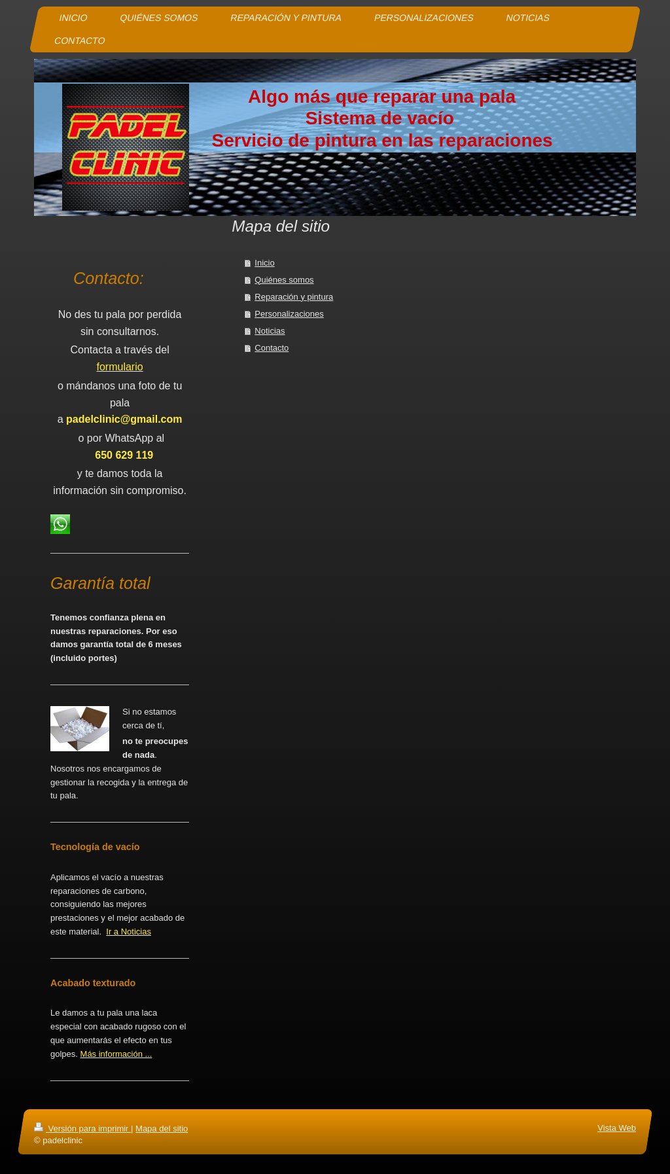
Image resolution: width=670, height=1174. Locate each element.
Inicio (264, 263)
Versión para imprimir (82, 1128)
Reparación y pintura (294, 297)
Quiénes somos (284, 280)
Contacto (272, 348)
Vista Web (616, 1128)
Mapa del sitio (161, 1128)
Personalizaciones (289, 314)
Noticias (270, 331)
